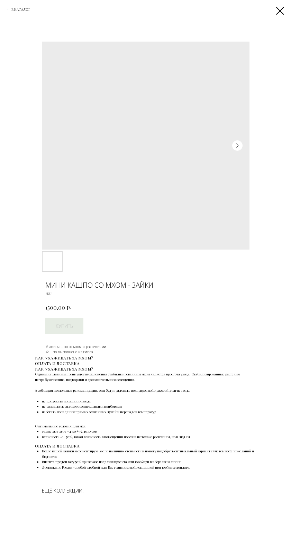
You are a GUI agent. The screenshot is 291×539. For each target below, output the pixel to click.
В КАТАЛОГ (20, 9)
